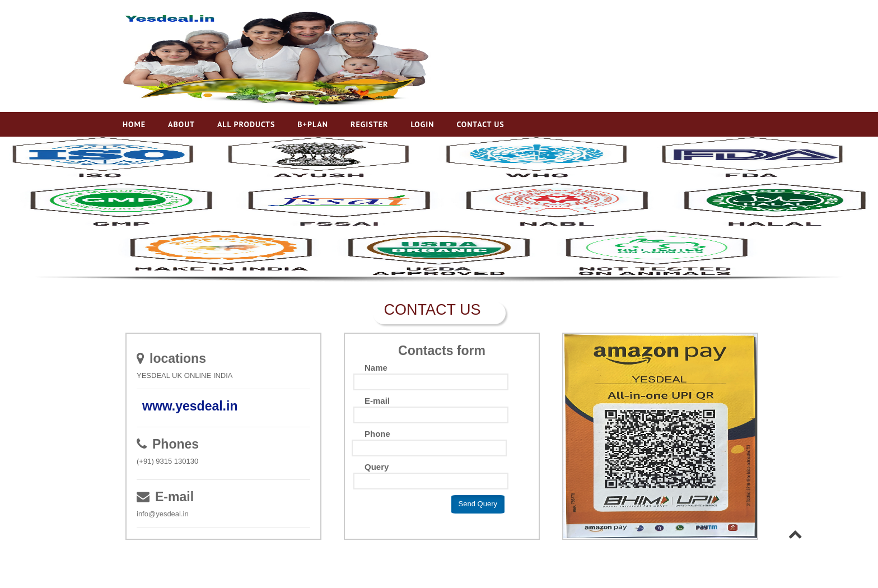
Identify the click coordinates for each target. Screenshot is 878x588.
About (181, 124)
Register (369, 124)
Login (422, 124)
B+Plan (312, 124)
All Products (246, 124)
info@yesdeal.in (163, 514)
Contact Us (480, 124)
